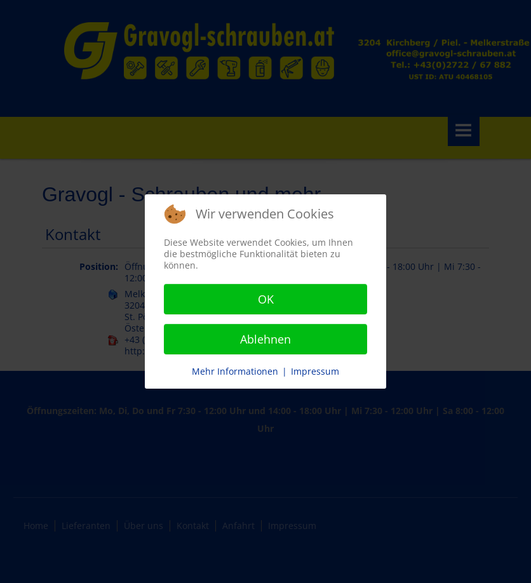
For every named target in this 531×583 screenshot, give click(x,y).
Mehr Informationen (235, 371)
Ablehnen (265, 339)
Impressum (315, 371)
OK (266, 299)
